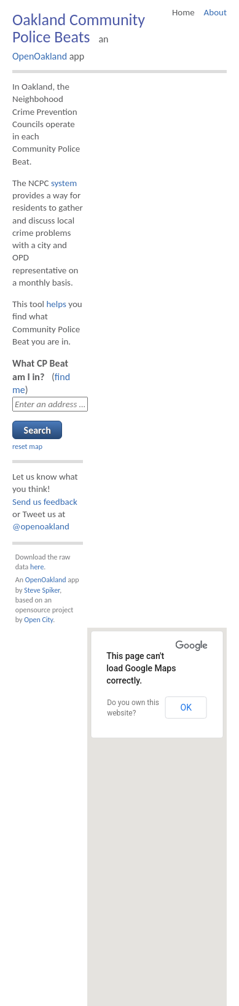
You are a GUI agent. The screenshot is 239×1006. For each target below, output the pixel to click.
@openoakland (40, 526)
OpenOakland (39, 56)
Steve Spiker (42, 590)
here (37, 567)
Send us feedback (44, 501)
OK (186, 707)
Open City (38, 619)
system (64, 183)
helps (56, 304)
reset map (27, 446)
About (215, 12)
